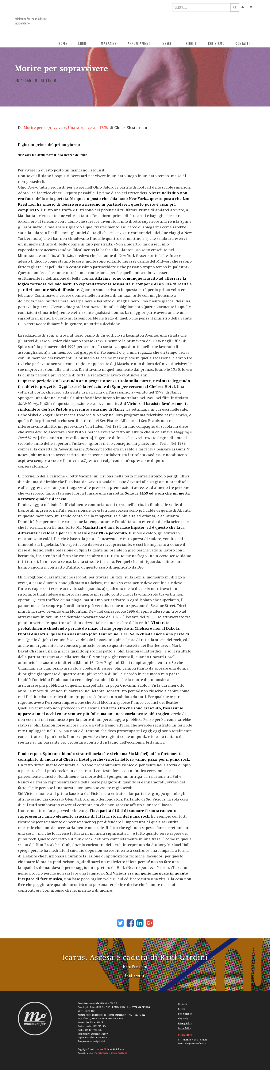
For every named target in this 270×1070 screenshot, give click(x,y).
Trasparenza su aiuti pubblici (91, 1041)
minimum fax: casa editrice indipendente (31, 21)
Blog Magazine (185, 1014)
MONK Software (117, 1049)
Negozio (181, 1009)
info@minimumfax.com (195, 1043)
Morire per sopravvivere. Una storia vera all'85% (66, 127)
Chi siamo (182, 1004)
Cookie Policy (184, 1028)
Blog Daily (183, 1018)
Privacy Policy (185, 1023)
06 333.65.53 (200, 1040)
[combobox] (201, 7)
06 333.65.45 (185, 1040)
